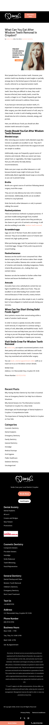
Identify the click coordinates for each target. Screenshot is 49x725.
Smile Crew (10, 39)
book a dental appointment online (23, 361)
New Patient (8, 522)
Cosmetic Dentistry (27, 39)
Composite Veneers (11, 548)
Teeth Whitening (9, 563)
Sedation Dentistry (11, 462)
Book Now (24, 494)
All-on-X (6, 514)
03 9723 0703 (21, 375)
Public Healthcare (11, 458)
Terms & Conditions (38, 712)
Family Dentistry (10, 439)
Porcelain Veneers (10, 551)
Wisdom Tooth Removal (12, 583)
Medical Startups (11, 450)
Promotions (8, 525)
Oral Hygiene (9, 454)
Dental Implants (10, 432)
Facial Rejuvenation (10, 566)
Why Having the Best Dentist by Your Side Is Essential (24, 393)
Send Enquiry (24, 501)
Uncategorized (10, 465)
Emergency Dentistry (12, 435)
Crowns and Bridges (11, 518)
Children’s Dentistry (11, 587)
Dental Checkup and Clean (13, 579)
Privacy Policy (25, 712)
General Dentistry (11, 443)
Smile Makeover (9, 559)
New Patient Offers (30, 15)
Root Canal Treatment (12, 594)
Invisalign (8, 447)
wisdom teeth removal (34, 225)
